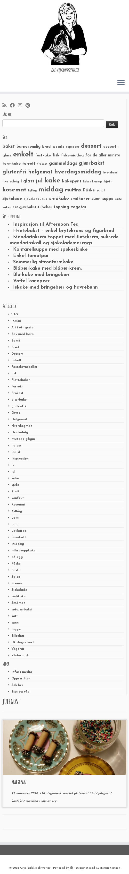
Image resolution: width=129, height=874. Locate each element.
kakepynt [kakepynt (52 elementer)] (71, 181)
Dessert (17, 353)
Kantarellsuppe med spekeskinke (50, 249)
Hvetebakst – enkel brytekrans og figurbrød (63, 230)
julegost (104, 793)
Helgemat (19, 419)
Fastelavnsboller (24, 366)
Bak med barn (22, 334)
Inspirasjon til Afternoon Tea (46, 224)
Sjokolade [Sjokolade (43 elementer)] (12, 199)
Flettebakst (20, 380)
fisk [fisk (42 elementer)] (56, 155)
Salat (15, 576)
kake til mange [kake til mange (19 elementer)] (93, 181)
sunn (15, 622)
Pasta (16, 570)
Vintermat (19, 655)
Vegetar (17, 649)
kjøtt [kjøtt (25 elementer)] (108, 181)
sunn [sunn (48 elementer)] (96, 199)
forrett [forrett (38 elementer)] (28, 164)
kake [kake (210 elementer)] (52, 180)
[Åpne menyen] (121, 82)
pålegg (17, 557)
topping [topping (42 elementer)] (61, 207)
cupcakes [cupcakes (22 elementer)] (72, 147)
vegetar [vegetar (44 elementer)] (79, 207)
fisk (14, 373)
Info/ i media (21, 672)
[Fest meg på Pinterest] (29, 106)
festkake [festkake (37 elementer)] (43, 155)
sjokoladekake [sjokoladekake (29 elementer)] (36, 199)
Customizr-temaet (108, 868)
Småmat (18, 603)
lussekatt (18, 537)
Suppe (16, 629)
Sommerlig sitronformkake (43, 262)
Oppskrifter (20, 678)
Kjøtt (15, 491)
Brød (15, 347)
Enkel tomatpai (30, 255)
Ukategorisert (22, 642)
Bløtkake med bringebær (41, 274)
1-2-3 (14, 314)
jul (13, 471)
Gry (53, 801)
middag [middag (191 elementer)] (50, 189)
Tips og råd (20, 691)
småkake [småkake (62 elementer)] (59, 198)
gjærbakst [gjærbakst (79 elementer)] (92, 163)
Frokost (17, 393)
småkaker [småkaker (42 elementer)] (80, 199)
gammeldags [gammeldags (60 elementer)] (63, 163)
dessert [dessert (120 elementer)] (91, 146)
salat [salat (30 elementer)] (101, 190)
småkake (18, 596)
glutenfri (18, 406)
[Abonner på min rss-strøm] (6, 106)
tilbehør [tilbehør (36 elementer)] (45, 207)
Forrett (17, 386)
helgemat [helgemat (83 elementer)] (40, 172)
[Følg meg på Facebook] (14, 106)
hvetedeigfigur (23, 439)
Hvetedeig (19, 432)
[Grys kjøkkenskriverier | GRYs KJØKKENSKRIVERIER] (64, 33)
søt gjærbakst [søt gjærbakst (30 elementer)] (24, 207)
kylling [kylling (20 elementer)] (32, 190)
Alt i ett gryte (22, 327)
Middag (17, 544)
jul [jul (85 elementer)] (39, 181)
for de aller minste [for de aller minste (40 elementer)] (102, 155)
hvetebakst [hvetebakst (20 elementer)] (111, 172)
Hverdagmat (21, 426)
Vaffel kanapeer (31, 281)
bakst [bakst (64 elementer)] (8, 146)
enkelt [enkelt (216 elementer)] (23, 154)
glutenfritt (81, 793)
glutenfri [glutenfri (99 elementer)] (14, 172)
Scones (16, 583)
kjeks (15, 485)
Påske (16, 563)
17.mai (16, 321)
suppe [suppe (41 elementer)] (107, 199)
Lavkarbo (18, 530)
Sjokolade (19, 589)
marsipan (32, 801)
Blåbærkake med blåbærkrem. (47, 268)
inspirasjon (20, 458)
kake (15, 478)
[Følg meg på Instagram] (21, 106)
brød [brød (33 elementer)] (46, 147)
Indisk (16, 452)
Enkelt (16, 360)
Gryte (15, 412)
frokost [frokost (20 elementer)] (42, 164)
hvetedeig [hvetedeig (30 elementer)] (10, 181)
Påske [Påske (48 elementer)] (89, 190)
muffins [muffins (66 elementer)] (73, 190)
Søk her (17, 685)
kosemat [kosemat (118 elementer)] (14, 190)
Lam (14, 524)
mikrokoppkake (23, 550)
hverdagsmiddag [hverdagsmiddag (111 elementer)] (78, 172)
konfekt (17, 498)
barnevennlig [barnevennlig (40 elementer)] (28, 147)
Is (12, 465)
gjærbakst (19, 399)
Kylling (16, 511)
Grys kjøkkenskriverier (35, 868)
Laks (15, 517)
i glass (16, 445)
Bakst (15, 340)
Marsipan (18, 782)
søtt (14, 616)
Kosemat (18, 504)
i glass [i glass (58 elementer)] (27, 181)
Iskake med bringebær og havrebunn (55, 287)
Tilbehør (17, 635)
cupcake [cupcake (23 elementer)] (58, 147)
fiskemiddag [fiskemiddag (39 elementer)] (72, 155)
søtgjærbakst (21, 609)
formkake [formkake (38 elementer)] (11, 164)
